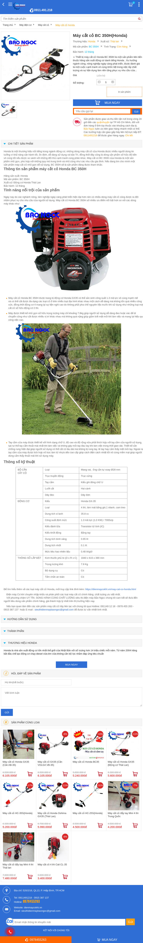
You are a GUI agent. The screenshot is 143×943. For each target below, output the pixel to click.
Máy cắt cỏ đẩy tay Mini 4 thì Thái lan (18, 866)
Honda (91, 41)
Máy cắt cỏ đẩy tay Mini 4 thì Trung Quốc (123, 815)
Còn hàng (122, 46)
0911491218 (90, 135)
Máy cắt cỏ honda (65, 25)
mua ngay (71, 664)
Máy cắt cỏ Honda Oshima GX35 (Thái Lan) (52, 815)
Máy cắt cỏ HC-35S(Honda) (17, 813)
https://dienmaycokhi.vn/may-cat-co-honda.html (110, 589)
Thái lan (114, 41)
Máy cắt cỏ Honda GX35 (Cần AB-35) (16, 763)
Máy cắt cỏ (43, 25)
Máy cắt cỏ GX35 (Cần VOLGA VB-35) (50, 763)
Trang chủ (8, 25)
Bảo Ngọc (89, 128)
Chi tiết (129, 135)
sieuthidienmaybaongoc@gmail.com (54, 609)
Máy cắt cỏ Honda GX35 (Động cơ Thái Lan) (121, 763)
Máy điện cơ (25, 25)
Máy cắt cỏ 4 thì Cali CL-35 (52, 864)
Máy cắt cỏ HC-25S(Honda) (88, 813)
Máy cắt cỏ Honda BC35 (86, 761)
